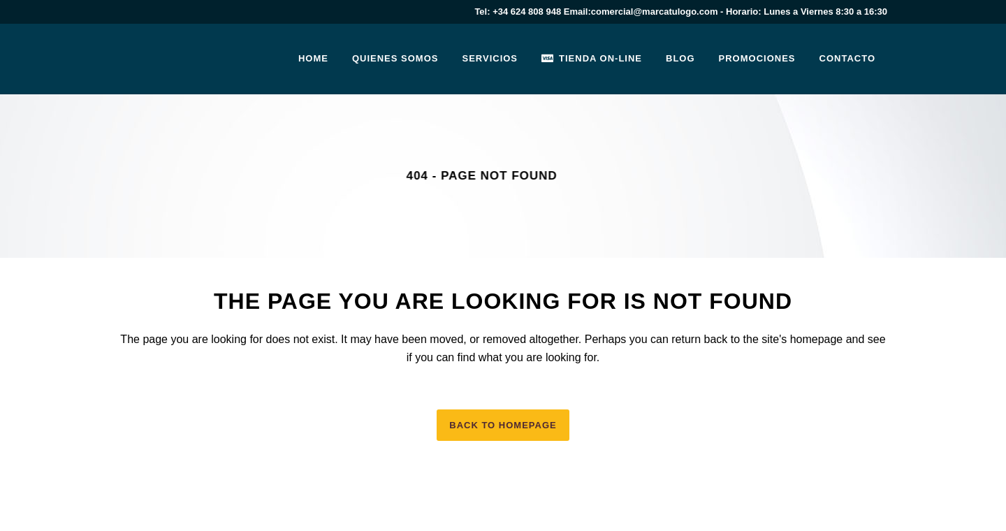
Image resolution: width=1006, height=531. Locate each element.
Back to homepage (502, 425)
